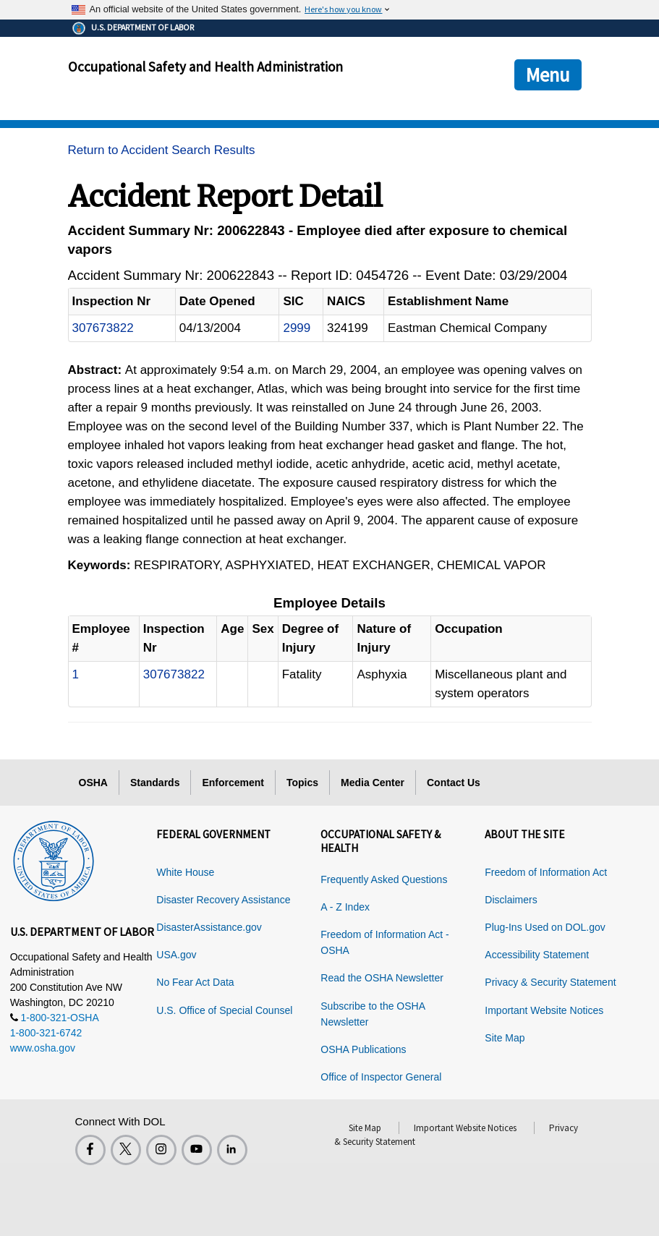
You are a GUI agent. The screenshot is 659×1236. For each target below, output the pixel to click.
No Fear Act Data (195, 982)
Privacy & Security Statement (550, 982)
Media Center (372, 782)
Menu (548, 74)
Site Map (504, 1038)
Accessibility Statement (537, 954)
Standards (154, 782)
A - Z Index (345, 907)
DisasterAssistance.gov (209, 927)
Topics (302, 782)
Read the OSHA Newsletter (381, 978)
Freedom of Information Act (546, 872)
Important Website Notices (544, 1010)
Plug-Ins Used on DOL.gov (545, 927)
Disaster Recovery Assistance (223, 899)
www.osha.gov (42, 1048)
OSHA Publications (363, 1049)
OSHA (93, 782)
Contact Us (453, 782)
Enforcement (233, 782)
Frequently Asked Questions (383, 879)
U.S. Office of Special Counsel (224, 1010)
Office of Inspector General (380, 1077)
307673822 (103, 328)
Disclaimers (511, 899)
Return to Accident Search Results (161, 150)
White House (185, 872)
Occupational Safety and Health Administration (205, 66)
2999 (296, 328)
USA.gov (176, 954)
